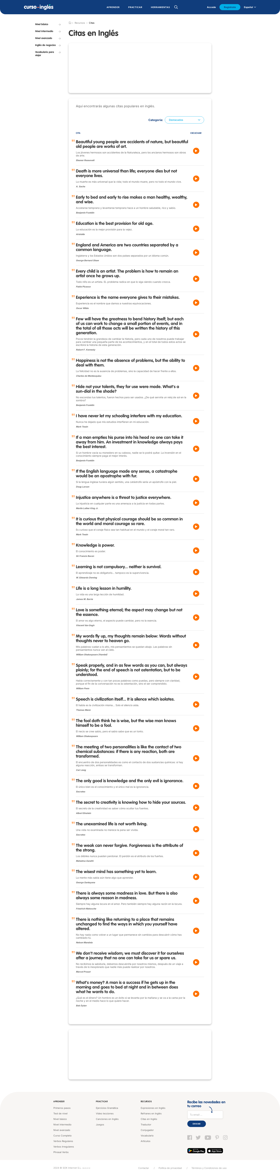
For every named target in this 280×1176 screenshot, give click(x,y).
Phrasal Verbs (61, 1152)
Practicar (102, 1102)
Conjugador (147, 1130)
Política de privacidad (170, 1168)
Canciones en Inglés (107, 1119)
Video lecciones (105, 1113)
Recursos (146, 1102)
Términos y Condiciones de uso (209, 1168)
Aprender (59, 1102)
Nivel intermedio (62, 1124)
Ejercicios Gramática (107, 1108)
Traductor (146, 1124)
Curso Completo (62, 1135)
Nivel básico (60, 1119)
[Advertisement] (140, 68)
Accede (211, 7)
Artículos (145, 1141)
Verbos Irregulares (63, 1146)
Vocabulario (147, 1135)
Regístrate (230, 7)
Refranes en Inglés (151, 1113)
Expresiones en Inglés (153, 1108)
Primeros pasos (62, 1108)
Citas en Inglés (149, 1119)
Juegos (100, 1124)
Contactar (143, 1168)
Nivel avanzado (61, 1130)
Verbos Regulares (63, 1141)
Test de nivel (60, 1113)
